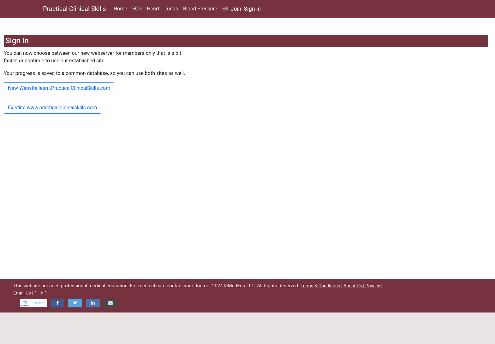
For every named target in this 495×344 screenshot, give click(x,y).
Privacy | (373, 286)
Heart (153, 9)
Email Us (22, 293)
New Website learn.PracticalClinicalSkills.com (59, 88)
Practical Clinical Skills (74, 9)
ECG (137, 9)
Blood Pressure (200, 9)
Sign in (252, 9)
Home (120, 9)
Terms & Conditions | (322, 286)
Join (236, 9)
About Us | (354, 286)
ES (225, 9)
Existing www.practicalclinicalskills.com (52, 108)
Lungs (171, 9)
